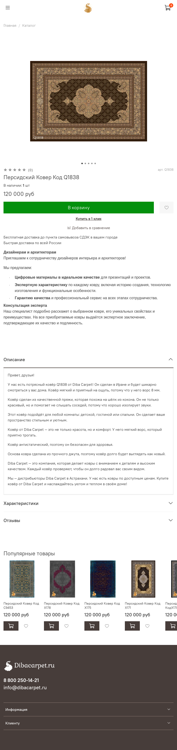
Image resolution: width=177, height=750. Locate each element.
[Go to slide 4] (92, 163)
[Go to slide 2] (85, 163)
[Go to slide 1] (82, 163)
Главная (10, 25)
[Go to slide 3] (88, 163)
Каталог (29, 25)
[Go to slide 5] (95, 163)
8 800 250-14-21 (21, 680)
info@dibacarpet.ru (25, 687)
